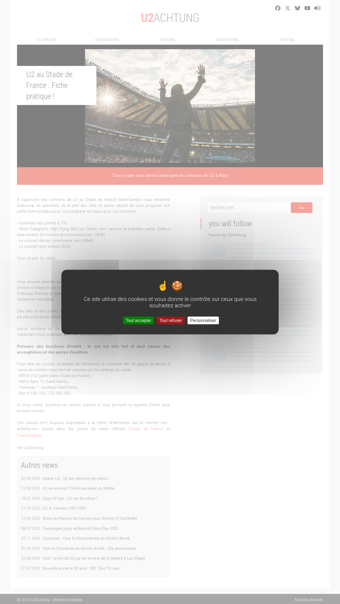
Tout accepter (138, 320)
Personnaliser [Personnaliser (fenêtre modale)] (203, 320)
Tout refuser (170, 320)
